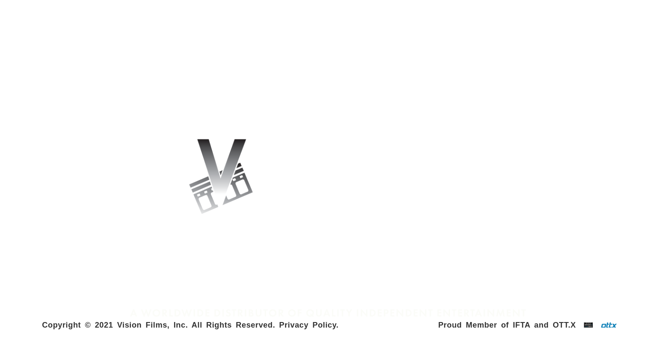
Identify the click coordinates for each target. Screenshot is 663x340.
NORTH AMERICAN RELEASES (529, 37)
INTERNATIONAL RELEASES (133, 37)
